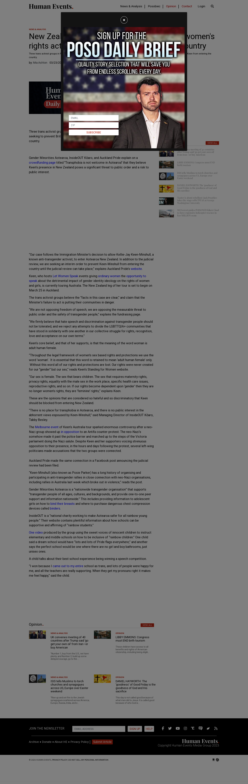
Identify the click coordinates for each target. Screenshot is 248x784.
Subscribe (93, 132)
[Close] (124, 20)
